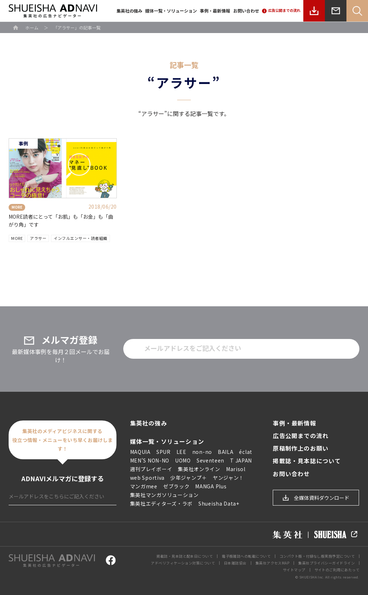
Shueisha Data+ (218, 503)
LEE (181, 451)
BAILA (226, 451)
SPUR (163, 451)
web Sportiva (147, 477)
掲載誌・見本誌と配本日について (184, 556)
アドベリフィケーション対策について (183, 563)
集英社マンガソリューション (164, 494)
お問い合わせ (246, 11)
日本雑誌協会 (235, 563)
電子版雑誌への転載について (246, 556)
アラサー (38, 238)
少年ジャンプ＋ (188, 477)
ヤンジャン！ (228, 477)
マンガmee (143, 486)
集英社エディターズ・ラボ (161, 503)
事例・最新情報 (215, 11)
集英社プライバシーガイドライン (326, 563)
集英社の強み (129, 11)
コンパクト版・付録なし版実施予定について (317, 556)
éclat (245, 451)
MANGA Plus (210, 486)
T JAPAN (241, 460)
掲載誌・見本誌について (307, 461)
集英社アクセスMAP (273, 563)
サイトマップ (294, 569)
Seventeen (210, 460)
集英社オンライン (199, 469)
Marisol (235, 469)
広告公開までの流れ (300, 436)
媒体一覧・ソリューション (171, 11)
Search (357, 11)
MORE (17, 238)
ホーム (32, 27)
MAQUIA (140, 451)
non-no (202, 451)
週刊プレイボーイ (151, 469)
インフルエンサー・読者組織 (80, 238)
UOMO (183, 460)
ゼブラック (176, 486)
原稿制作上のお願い (300, 448)
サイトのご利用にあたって (336, 569)
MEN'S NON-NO (149, 460)
